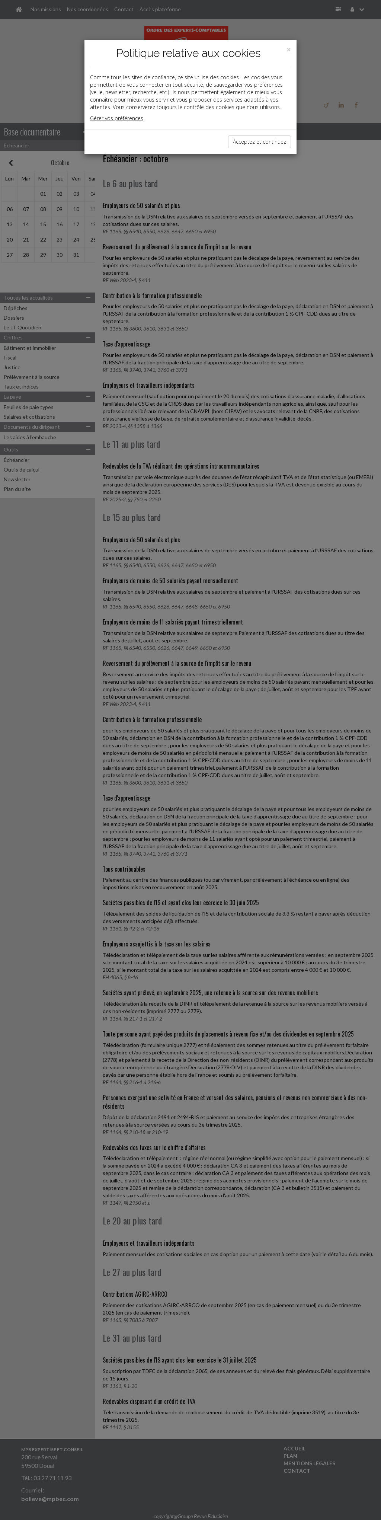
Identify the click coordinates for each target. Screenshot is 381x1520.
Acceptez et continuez (259, 141)
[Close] (288, 50)
